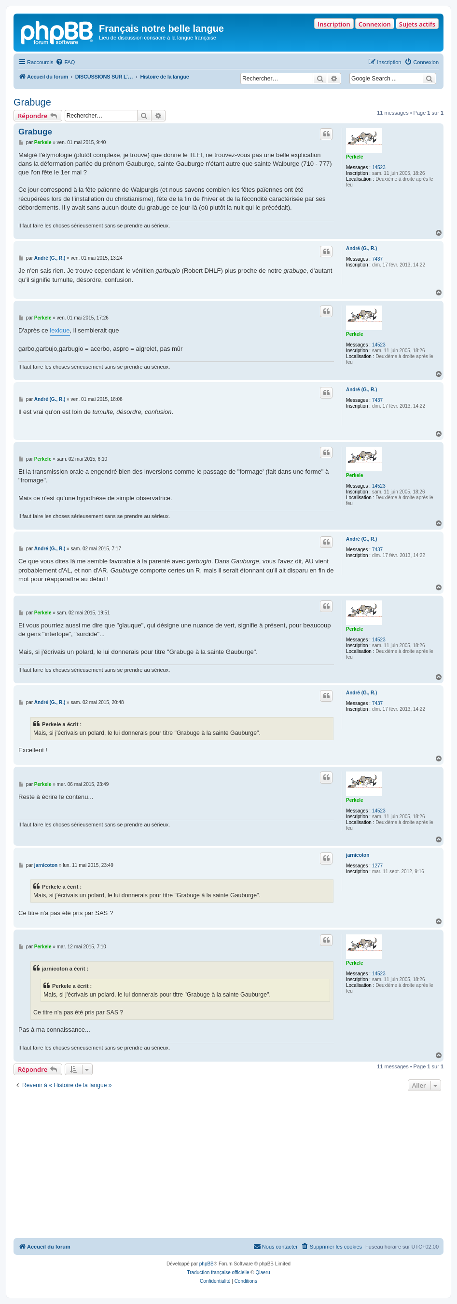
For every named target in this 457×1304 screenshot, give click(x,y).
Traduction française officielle (218, 1272)
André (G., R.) (361, 248)
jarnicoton (357, 855)
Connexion (375, 24)
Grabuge (32, 102)
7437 (377, 259)
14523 (379, 167)
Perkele (354, 157)
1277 (377, 865)
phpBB (206, 1263)
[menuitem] (65, 62)
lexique (59, 330)
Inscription (334, 24)
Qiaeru (262, 1272)
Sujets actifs (417, 24)
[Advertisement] (228, 1165)
